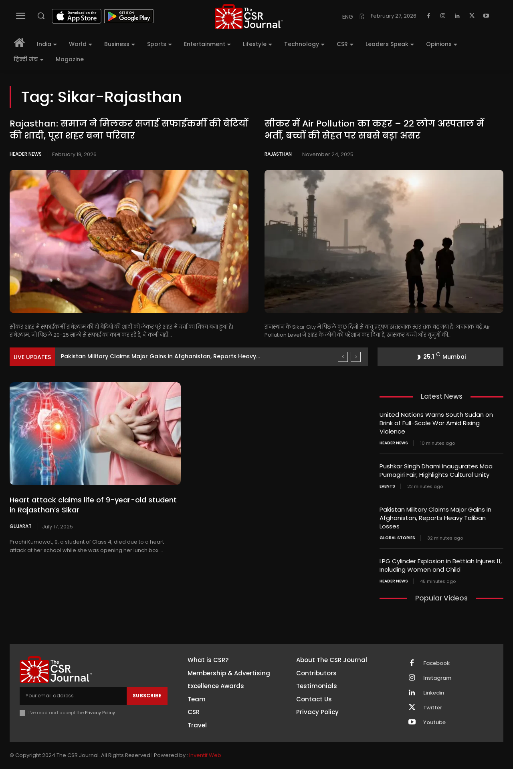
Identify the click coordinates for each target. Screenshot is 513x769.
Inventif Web (205, 755)
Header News (26, 154)
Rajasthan (278, 154)
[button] (40, 15)
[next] (356, 357)
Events (387, 486)
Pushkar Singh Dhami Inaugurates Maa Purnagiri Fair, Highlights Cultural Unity (436, 470)
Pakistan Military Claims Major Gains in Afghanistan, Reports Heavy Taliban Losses (435, 517)
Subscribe (147, 695)
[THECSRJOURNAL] (249, 16)
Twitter (432, 707)
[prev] (343, 357)
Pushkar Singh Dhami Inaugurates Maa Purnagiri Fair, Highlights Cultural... (167, 356)
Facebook (436, 663)
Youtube (434, 722)
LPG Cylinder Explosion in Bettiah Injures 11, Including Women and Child (441, 565)
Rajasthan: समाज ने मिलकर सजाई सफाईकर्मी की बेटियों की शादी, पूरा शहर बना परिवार (129, 129)
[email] (73, 696)
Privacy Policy (100, 712)
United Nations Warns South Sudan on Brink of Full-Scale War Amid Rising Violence (436, 423)
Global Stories (397, 538)
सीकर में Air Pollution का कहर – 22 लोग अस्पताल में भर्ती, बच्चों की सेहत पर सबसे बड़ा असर (374, 129)
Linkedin (433, 693)
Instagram (437, 678)
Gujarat (21, 526)
